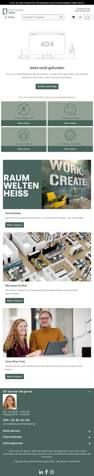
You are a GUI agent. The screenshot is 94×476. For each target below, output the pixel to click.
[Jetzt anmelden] (80, 17)
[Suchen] (60, 17)
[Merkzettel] (73, 17)
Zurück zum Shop (47, 86)
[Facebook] (46, 471)
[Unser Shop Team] (47, 332)
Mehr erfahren (14, 225)
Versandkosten (60, 451)
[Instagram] (52, 471)
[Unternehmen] (47, 184)
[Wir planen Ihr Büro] (47, 257)
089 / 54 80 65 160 (16, 420)
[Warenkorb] (87, 17)
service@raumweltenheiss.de (19, 424)
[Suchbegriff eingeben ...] (40, 17)
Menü (9, 17)
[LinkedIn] (41, 471)
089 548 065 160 (82, 11)
